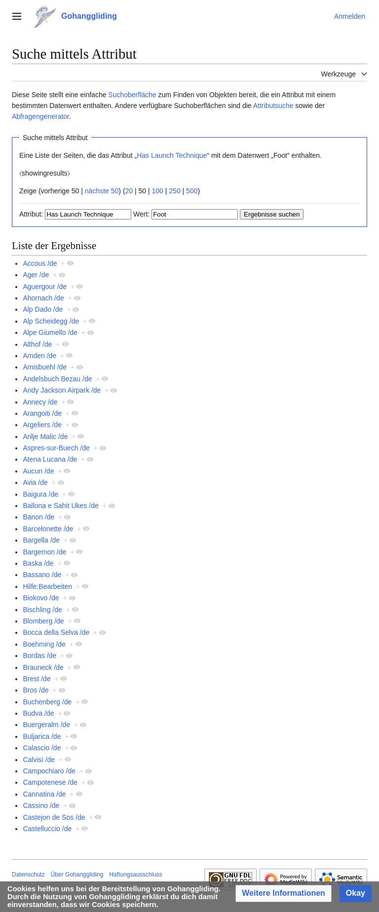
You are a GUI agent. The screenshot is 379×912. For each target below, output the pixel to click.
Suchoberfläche (132, 95)
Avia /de (35, 482)
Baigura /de (40, 494)
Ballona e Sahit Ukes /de (60, 506)
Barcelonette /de (48, 529)
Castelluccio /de (47, 829)
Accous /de (40, 263)
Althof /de (37, 344)
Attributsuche (273, 105)
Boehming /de (44, 644)
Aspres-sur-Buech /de (56, 448)
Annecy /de (40, 402)
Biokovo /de (41, 598)
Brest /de (36, 679)
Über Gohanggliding (77, 874)
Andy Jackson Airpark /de (62, 390)
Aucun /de (38, 471)
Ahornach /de (43, 298)
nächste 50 (102, 191)
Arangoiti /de (42, 413)
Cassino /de (41, 805)
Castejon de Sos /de (54, 817)
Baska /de (38, 563)
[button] (283, 893)
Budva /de (38, 713)
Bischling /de (42, 610)
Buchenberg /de (47, 702)
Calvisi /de (39, 760)
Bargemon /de (44, 552)
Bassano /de (42, 575)
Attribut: (31, 214)
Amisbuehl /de (45, 367)
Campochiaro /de (49, 771)
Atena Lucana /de (50, 459)
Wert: (141, 214)
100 (157, 191)
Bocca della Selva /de (56, 632)
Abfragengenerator (40, 116)
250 (174, 191)
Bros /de (35, 690)
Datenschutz (28, 874)
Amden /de (39, 356)
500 (191, 191)
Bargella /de (41, 540)
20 (129, 191)
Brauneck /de (43, 667)
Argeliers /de (42, 425)
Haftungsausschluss (135, 874)
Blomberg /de (43, 621)
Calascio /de (42, 748)
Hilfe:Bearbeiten (47, 586)
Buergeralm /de (46, 725)
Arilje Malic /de (45, 436)
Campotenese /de (50, 782)
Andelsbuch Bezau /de (57, 379)
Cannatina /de (44, 794)
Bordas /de (39, 655)
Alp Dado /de (43, 309)
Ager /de (36, 275)
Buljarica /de (42, 736)
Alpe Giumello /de (50, 332)
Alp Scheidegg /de (51, 321)
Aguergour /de (45, 287)
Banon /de (38, 517)
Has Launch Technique (172, 155)
